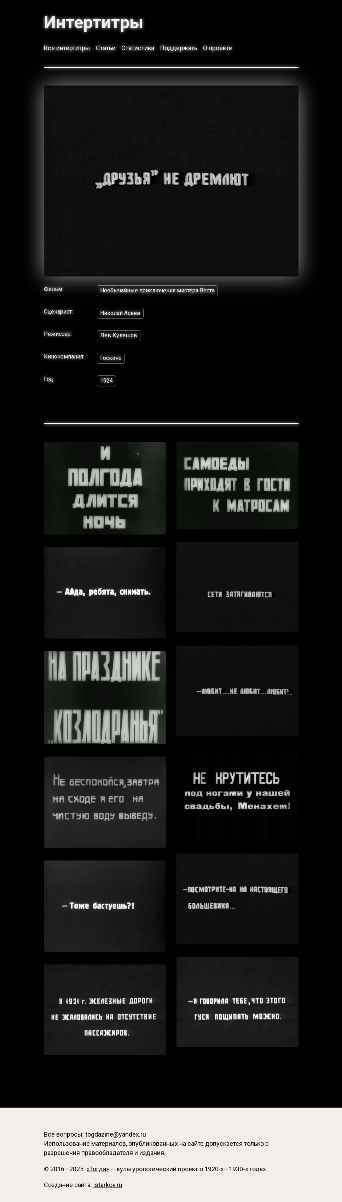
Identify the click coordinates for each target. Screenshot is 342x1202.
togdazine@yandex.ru (115, 1134)
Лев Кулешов (118, 335)
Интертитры (93, 22)
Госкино (111, 358)
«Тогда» (97, 1169)
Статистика (137, 48)
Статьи (106, 48)
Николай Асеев (120, 313)
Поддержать (178, 48)
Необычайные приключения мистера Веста (157, 290)
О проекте (217, 48)
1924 (106, 380)
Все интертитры (67, 48)
